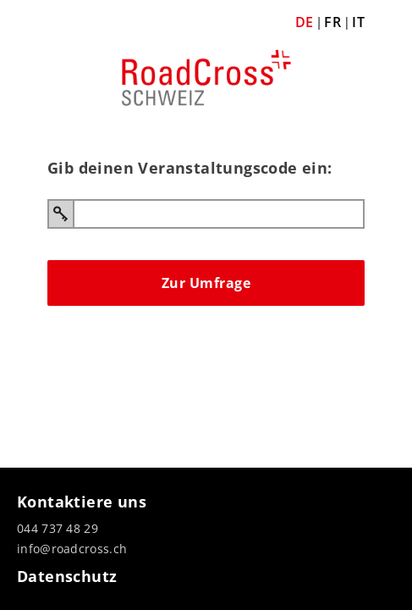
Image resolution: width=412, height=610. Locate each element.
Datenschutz (67, 576)
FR (332, 22)
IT (358, 22)
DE (304, 22)
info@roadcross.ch (72, 549)
